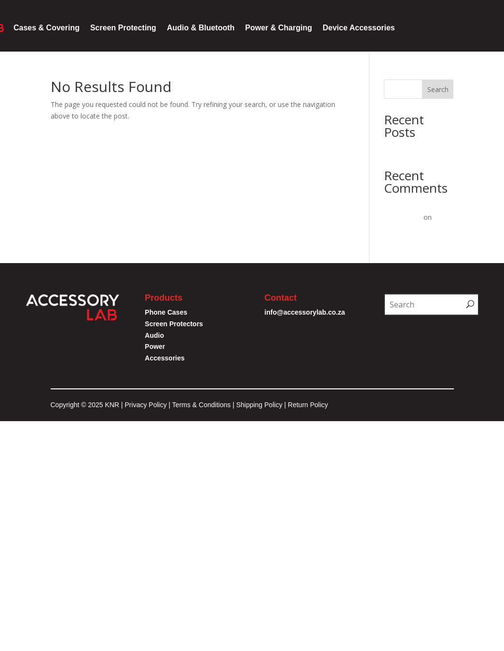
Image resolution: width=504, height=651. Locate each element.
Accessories (165, 358)
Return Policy (308, 405)
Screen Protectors (174, 324)
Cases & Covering (47, 28)
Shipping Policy (259, 405)
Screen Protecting (123, 28)
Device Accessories (359, 28)
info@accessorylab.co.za (305, 312)
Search (438, 89)
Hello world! (402, 148)
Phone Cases (166, 312)
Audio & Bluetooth (200, 28)
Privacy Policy (146, 405)
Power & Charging (278, 28)
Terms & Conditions (202, 405)
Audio (154, 335)
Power (155, 346)
